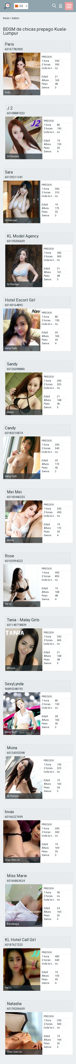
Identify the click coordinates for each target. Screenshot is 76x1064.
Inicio (6, 18)
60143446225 (16, 497)
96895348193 (14, 689)
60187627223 (14, 945)
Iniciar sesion (60, 6)
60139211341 (14, 177)
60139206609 (16, 241)
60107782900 (14, 49)
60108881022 (16, 113)
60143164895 (14, 305)
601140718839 (16, 625)
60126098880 (16, 369)
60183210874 (14, 433)
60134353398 (16, 753)
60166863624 (16, 881)
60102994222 (14, 561)
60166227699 (14, 817)
